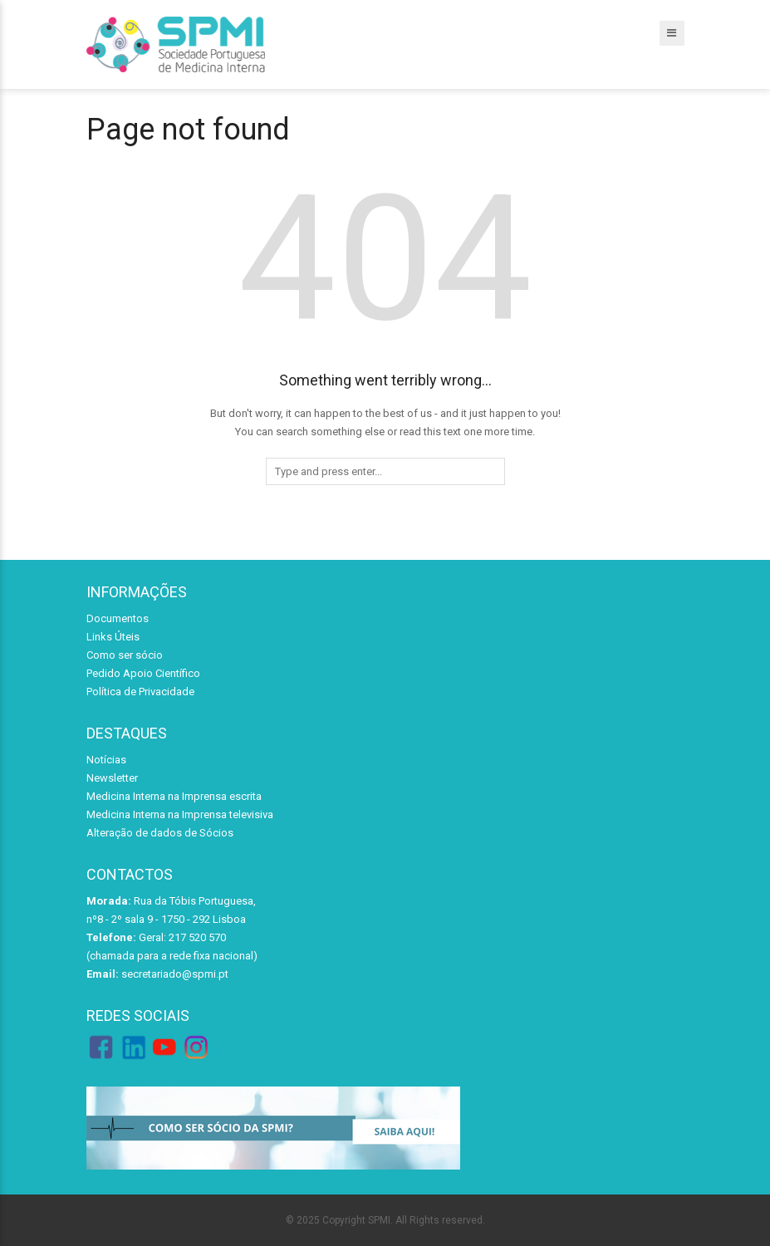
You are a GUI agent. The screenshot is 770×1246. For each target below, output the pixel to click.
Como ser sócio (124, 655)
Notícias (106, 759)
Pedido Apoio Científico (143, 673)
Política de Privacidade (140, 691)
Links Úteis (113, 636)
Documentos (117, 618)
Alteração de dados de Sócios (159, 833)
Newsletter (112, 778)
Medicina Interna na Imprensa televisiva (179, 814)
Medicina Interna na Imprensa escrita (174, 796)
